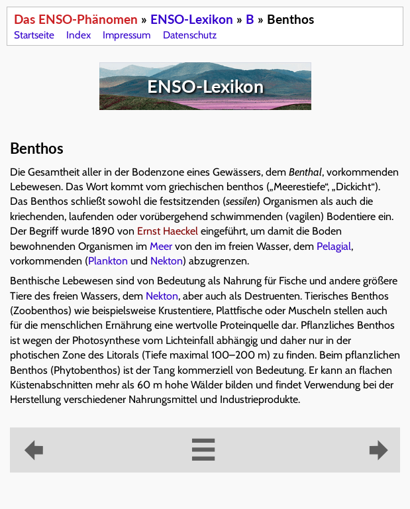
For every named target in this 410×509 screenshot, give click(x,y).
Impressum (126, 34)
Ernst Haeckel (167, 231)
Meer (161, 246)
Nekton (166, 260)
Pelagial (334, 246)
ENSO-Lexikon (191, 19)
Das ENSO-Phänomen (76, 19)
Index (78, 34)
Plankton (108, 260)
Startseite (34, 34)
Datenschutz (190, 34)
